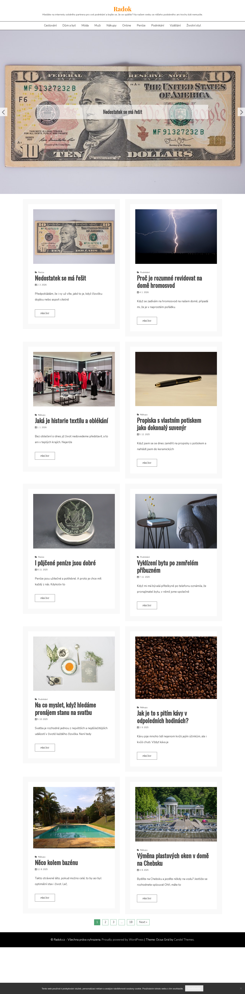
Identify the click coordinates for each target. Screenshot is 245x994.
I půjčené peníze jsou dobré (65, 562)
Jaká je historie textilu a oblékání (71, 420)
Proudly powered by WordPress (123, 940)
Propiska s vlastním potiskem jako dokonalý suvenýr (169, 423)
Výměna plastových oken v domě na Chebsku (173, 859)
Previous (3, 112)
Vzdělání (175, 25)
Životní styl (193, 25)
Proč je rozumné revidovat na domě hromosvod (169, 281)
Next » (143, 922)
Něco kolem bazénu (56, 862)
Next (241, 112)
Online (126, 25)
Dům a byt (69, 25)
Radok (122, 9)
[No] (240, 988)
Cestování (50, 25)
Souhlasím (194, 988)
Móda (85, 25)
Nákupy (112, 25)
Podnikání (157, 25)
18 (131, 922)
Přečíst (44, 313)
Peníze (141, 25)
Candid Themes (184, 940)
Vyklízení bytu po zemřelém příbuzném (167, 566)
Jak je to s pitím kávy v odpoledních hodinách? (162, 716)
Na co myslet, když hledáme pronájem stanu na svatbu (65, 708)
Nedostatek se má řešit (122, 111)
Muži (97, 25)
